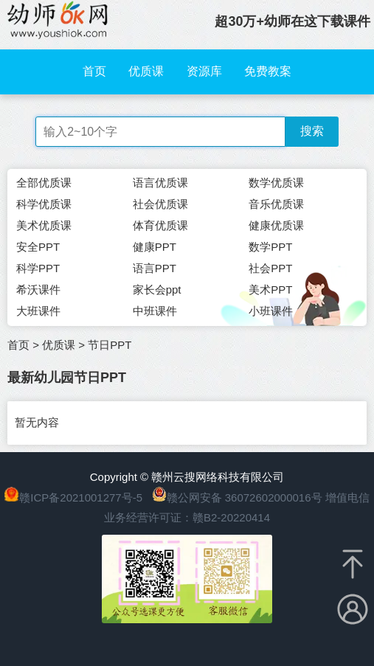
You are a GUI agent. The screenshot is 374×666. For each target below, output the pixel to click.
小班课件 (271, 311)
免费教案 (267, 71)
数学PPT (270, 246)
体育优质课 (160, 225)
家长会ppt (157, 289)
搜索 (312, 131)
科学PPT (38, 268)
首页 (94, 71)
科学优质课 (44, 204)
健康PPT (154, 246)
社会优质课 (160, 204)
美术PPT (270, 289)
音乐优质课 (276, 204)
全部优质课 (44, 182)
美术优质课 (44, 225)
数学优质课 (276, 182)
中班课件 (155, 311)
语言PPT (154, 268)
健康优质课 (276, 225)
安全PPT (38, 246)
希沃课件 (38, 289)
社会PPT (270, 268)
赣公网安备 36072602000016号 (237, 497)
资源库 (204, 71)
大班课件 (38, 311)
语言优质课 (160, 182)
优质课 (146, 71)
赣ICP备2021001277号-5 (80, 497)
